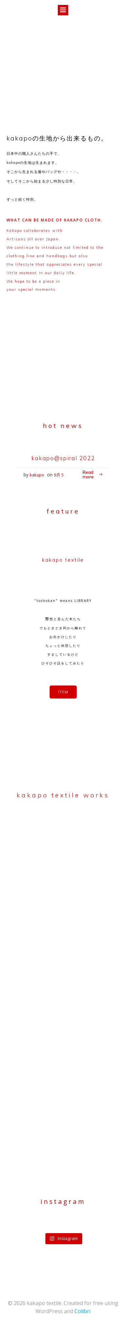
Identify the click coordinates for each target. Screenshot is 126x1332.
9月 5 (59, 475)
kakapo (37, 475)
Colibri (82, 1311)
